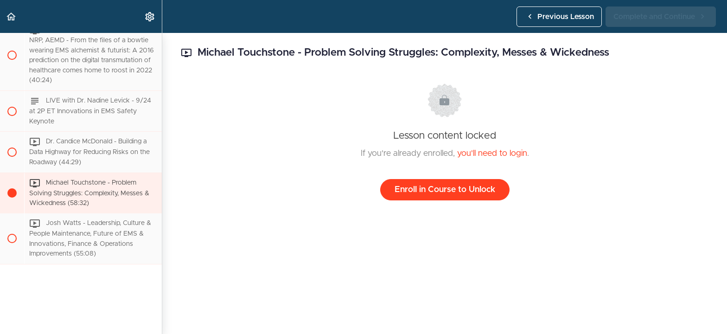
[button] (11, 16)
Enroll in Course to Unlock (445, 190)
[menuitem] (150, 16)
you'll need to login (492, 153)
